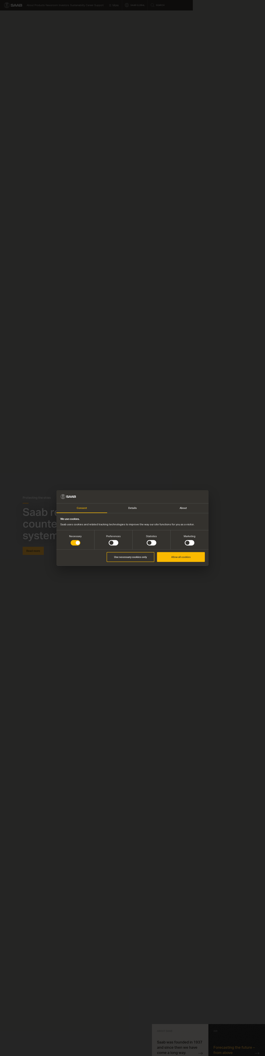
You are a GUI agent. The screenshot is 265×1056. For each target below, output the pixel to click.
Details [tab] (132, 508)
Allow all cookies (181, 557)
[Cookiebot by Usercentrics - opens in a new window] (190, 496)
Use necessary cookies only (130, 557)
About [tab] (183, 508)
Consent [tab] (82, 508)
